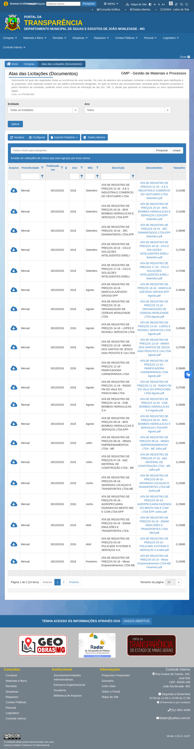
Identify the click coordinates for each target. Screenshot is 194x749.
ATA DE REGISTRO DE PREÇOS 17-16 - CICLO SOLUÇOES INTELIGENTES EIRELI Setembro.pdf (154, 271)
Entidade (13, 103)
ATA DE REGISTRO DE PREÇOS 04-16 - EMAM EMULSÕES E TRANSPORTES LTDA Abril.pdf (154, 525)
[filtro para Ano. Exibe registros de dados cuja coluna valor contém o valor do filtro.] (74, 176)
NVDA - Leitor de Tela (174, 9)
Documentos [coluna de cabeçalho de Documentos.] (154, 167)
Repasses (12, 696)
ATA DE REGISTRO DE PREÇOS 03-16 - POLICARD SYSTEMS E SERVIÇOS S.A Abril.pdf (154, 544)
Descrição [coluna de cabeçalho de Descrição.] (118, 167)
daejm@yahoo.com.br (175, 718)
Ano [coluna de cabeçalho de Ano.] (74, 167)
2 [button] (63, 582)
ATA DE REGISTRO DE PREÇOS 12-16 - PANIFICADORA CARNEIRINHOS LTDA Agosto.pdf (154, 368)
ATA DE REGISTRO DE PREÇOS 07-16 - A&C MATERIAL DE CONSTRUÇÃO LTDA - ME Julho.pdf (154, 462)
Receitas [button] (60, 37)
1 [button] (57, 582)
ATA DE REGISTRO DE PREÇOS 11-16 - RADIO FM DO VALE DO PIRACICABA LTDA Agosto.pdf (154, 387)
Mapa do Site (136, 4)
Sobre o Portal (111, 691)
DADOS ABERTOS (136, 621)
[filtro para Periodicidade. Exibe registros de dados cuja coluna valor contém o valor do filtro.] (30, 176)
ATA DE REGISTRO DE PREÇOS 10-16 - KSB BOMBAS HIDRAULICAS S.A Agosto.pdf (154, 405)
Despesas (12, 691)
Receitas (11, 686)
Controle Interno (16, 718)
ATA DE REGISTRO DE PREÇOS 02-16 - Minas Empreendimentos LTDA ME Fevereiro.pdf (154, 561)
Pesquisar (89, 3)
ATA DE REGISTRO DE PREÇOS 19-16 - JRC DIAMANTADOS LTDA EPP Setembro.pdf (154, 230)
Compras (29, 64)
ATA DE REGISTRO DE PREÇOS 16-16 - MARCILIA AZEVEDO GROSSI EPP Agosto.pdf (154, 290)
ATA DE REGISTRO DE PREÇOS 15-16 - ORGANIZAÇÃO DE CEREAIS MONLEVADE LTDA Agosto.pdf (154, 309)
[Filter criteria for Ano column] (81, 176)
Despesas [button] (80, 37)
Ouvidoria (60, 690)
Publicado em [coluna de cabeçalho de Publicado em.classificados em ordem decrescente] (53, 167)
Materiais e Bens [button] (35, 37)
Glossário (108, 680)
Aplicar (15, 124)
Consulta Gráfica (108, 9)
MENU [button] (110, 3)
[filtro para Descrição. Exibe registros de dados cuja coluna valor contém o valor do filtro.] (116, 176)
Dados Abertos (140, 9)
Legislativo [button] (171, 37)
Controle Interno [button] (14, 47)
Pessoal (11, 707)
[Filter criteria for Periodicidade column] (42, 176)
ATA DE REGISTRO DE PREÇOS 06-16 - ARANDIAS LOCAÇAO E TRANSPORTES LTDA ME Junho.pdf (154, 483)
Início (12, 64)
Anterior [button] (47, 582)
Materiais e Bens (16, 680)
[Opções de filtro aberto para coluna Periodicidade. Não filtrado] (42, 168)
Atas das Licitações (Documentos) (61, 64)
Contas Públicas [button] (126, 37)
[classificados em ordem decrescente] (66, 168)
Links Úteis (109, 686)
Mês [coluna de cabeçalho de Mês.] (90, 167)
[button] (75, 110)
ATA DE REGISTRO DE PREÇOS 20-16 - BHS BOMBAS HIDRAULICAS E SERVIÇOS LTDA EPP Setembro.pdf (154, 211)
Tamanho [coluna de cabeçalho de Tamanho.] (179, 167)
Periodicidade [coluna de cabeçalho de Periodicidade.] (30, 167)
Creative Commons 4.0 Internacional (30, 745)
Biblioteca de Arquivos (68, 695)
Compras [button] (10, 37)
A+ (163, 4)
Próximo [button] (74, 582)
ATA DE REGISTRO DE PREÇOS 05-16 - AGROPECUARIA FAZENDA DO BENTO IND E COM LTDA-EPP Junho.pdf (154, 504)
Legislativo (12, 713)
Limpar (177, 150)
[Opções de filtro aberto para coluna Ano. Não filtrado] (82, 168)
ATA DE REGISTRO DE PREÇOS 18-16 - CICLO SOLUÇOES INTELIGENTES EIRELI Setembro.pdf (154, 250)
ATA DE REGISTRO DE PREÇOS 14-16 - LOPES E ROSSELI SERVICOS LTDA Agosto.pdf (154, 328)
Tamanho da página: (152, 582)
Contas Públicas (16, 702)
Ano (87, 103)
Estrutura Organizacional (69, 684)
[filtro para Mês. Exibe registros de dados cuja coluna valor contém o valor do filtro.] (90, 176)
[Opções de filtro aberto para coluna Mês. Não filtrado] (97, 168)
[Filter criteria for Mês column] (97, 176)
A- (155, 4)
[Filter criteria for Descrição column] (132, 176)
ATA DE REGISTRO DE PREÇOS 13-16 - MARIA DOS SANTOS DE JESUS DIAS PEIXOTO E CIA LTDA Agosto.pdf (154, 347)
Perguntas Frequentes (116, 675)
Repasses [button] (102, 37)
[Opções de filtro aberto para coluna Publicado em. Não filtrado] (62, 168)
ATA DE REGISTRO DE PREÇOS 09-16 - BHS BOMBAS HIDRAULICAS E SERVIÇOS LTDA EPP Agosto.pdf (154, 424)
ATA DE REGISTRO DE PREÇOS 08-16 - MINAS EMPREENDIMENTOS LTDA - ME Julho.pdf (154, 443)
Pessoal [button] (150, 37)
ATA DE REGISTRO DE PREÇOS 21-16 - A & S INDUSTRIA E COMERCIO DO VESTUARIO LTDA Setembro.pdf (154, 190)
